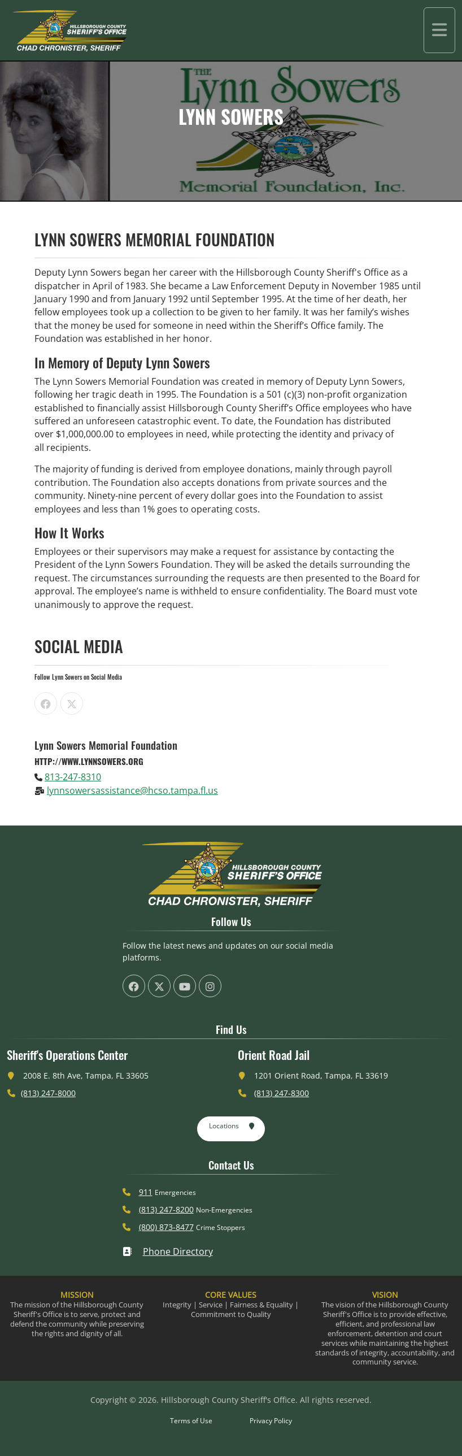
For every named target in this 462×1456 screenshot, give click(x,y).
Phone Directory (168, 1251)
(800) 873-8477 (166, 1227)
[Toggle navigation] (439, 30)
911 (145, 1191)
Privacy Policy (271, 1420)
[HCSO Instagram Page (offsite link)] (210, 986)
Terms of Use (191, 1420)
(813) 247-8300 (281, 1093)
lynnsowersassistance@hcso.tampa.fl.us (132, 790)
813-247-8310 (73, 777)
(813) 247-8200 (166, 1209)
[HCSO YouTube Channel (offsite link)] (184, 986)
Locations (232, 1126)
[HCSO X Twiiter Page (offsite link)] (159, 986)
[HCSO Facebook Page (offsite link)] (134, 986)
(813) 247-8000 (48, 1093)
